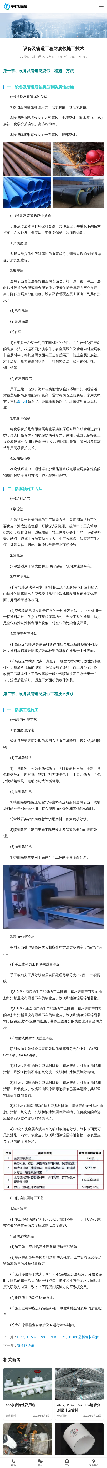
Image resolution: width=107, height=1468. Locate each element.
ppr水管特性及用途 (20, 1405)
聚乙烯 (22, 401)
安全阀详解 (26, 1345)
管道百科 (29, 56)
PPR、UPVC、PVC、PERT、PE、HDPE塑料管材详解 (58, 1337)
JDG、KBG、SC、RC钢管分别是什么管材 (78, 1407)
